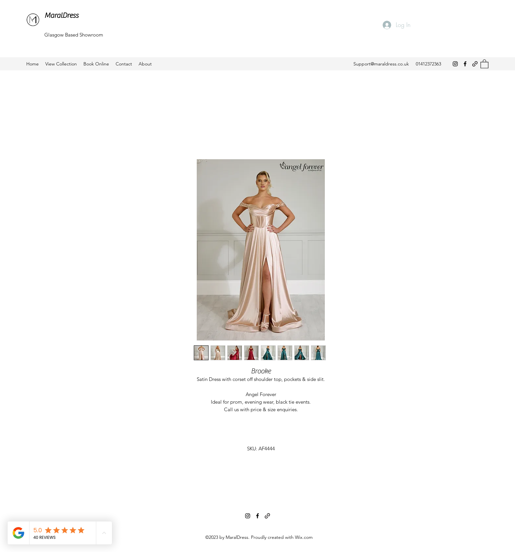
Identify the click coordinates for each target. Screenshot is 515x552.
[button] (484, 63)
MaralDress (61, 15)
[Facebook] (465, 64)
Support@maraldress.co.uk (381, 64)
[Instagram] (455, 64)
